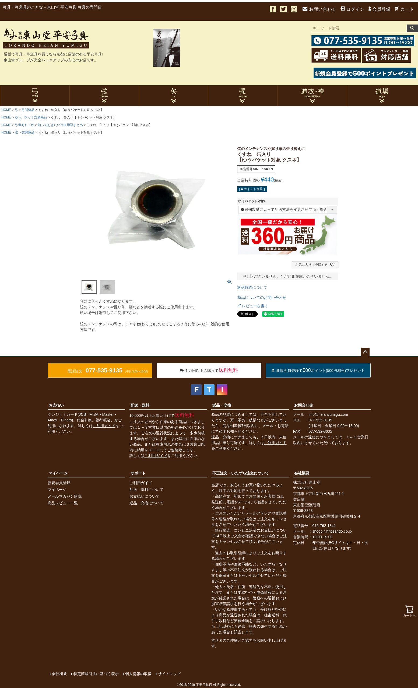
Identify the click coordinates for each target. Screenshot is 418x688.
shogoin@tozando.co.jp (332, 531)
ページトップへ (365, 352)
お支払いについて (144, 496)
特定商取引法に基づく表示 (96, 674)
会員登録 (379, 9)
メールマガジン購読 (65, 496)
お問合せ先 (303, 405)
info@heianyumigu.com (328, 414)
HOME (6, 110)
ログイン (352, 9)
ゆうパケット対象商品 (31, 117)
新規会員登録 (59, 483)
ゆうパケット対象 (252, 201)
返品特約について (252, 287)
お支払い (56, 405)
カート (404, 9)
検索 (412, 28)
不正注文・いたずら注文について (240, 473)
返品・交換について (146, 503)
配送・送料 (140, 405)
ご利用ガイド (104, 426)
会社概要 (301, 473)
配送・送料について (146, 489)
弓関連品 (28, 110)
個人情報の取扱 (138, 674)
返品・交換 (221, 405)
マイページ (58, 473)
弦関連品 (28, 132)
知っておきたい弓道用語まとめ (60, 125)
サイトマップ (169, 674)
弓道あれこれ (24, 125)
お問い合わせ (319, 9)
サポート (138, 473)
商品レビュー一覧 (63, 503)
